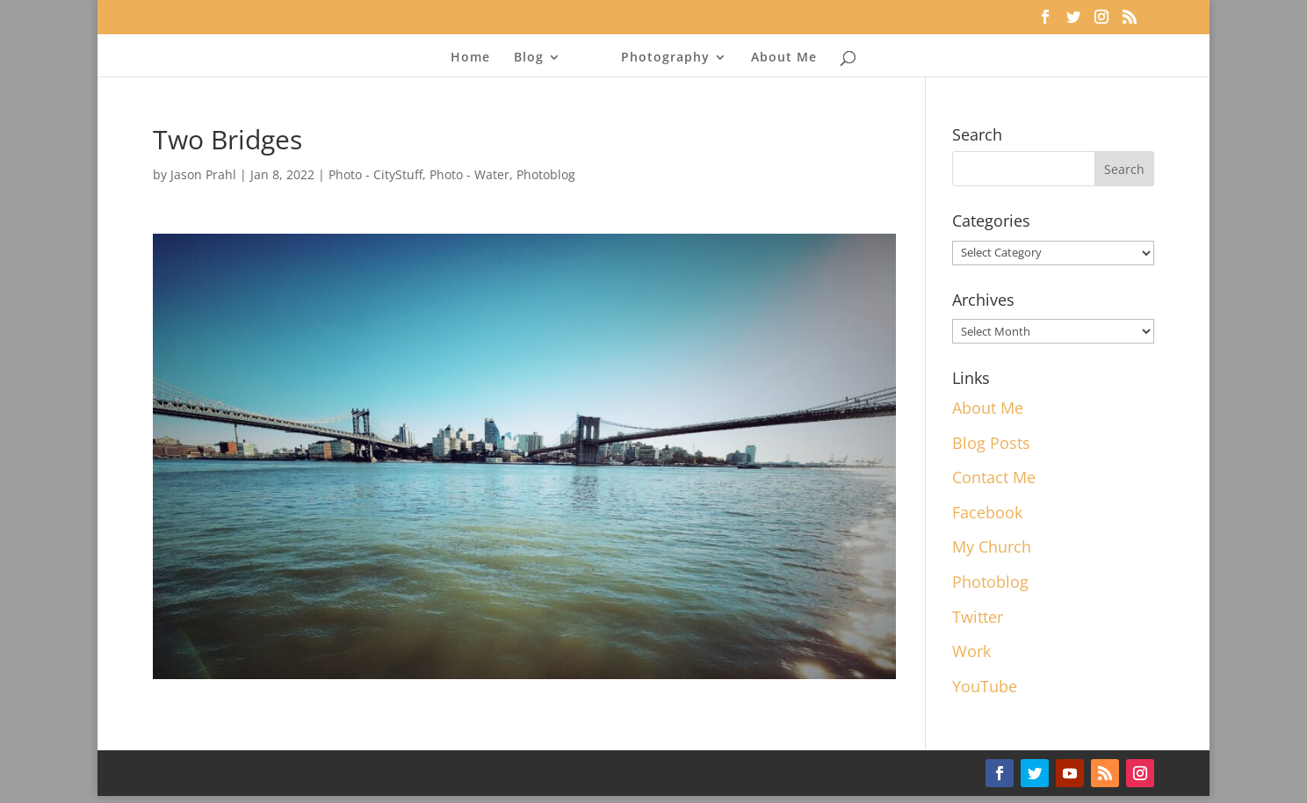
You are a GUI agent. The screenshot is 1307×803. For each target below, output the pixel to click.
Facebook (987, 512)
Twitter (977, 616)
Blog (529, 58)
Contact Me (994, 477)
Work (971, 651)
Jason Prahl (203, 174)
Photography (665, 58)
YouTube (984, 686)
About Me (784, 58)
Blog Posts (991, 442)
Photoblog (545, 174)
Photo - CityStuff (375, 174)
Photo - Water (469, 174)
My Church (991, 546)
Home (470, 58)
